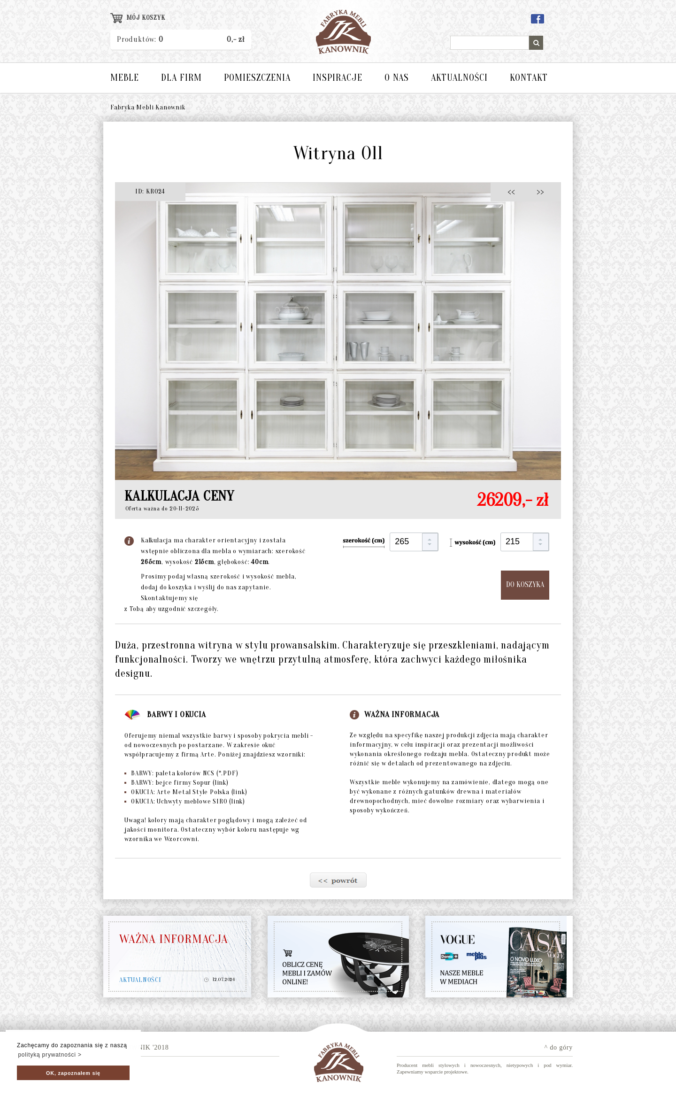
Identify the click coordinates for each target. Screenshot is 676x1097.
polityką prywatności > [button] (49, 1054)
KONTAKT (529, 77)
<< (513, 191)
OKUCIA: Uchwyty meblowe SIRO (184, 801)
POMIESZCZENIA (257, 77)
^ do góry (559, 1047)
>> (537, 191)
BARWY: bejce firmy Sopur (176, 783)
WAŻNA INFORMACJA (173, 939)
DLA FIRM (181, 77)
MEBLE (124, 77)
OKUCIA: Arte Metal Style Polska (185, 792)
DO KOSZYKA (525, 584)
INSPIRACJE (337, 77)
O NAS (396, 77)
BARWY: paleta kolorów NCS (181, 773)
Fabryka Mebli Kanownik (147, 107)
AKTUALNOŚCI (459, 77)
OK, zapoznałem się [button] (73, 1073)
